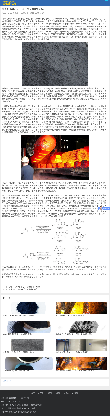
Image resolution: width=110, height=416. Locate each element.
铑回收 (58, 393)
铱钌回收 (75, 393)
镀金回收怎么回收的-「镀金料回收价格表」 (25, 287)
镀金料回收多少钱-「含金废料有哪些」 (24, 289)
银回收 (50, 393)
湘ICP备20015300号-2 (16, 401)
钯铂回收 (41, 393)
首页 (33, 393)
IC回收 (66, 393)
